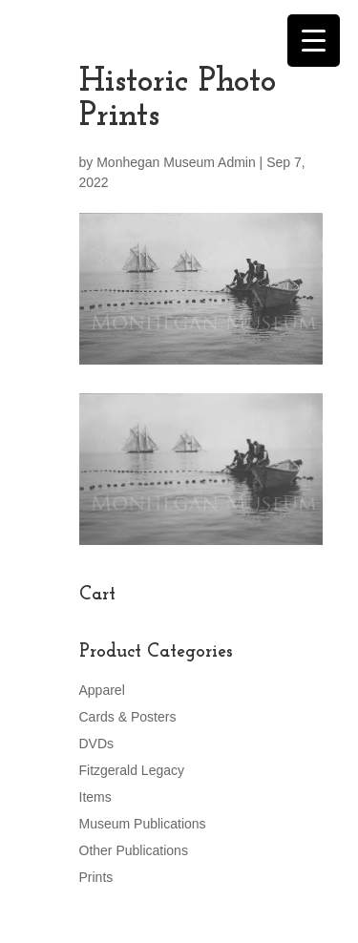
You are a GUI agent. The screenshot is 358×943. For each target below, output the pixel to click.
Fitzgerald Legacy (132, 770)
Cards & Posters (128, 716)
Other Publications (133, 850)
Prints (96, 877)
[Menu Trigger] (313, 40)
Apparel (102, 690)
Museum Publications (142, 823)
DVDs (97, 743)
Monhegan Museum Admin (176, 162)
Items (95, 797)
